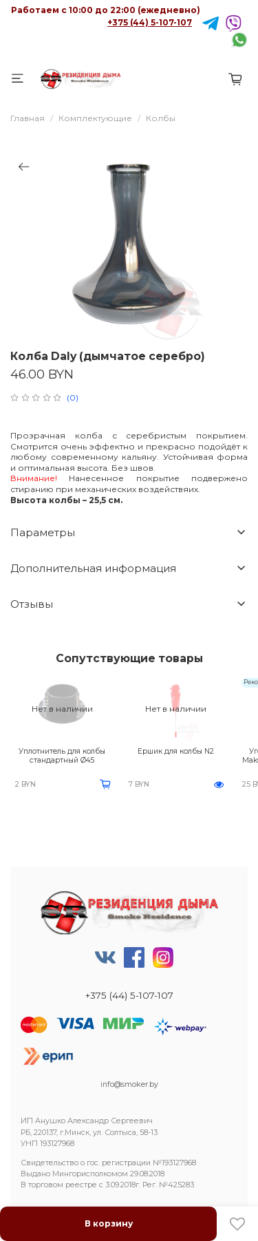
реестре (81, 1184)
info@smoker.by (129, 1084)
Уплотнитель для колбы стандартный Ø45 (62, 756)
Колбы (160, 118)
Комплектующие (95, 118)
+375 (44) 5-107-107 (149, 22)
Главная (27, 118)
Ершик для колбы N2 (176, 751)
